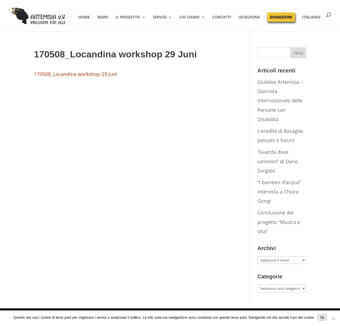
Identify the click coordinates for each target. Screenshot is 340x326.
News (102, 17)
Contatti (221, 17)
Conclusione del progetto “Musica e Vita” (278, 221)
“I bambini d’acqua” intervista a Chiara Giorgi (279, 191)
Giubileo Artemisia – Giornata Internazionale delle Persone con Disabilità (280, 100)
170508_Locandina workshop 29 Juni (75, 74)
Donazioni (281, 17)
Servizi (160, 17)
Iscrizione (249, 17)
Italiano (311, 17)
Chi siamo (189, 17)
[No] (333, 318)
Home (84, 17)
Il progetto (128, 17)
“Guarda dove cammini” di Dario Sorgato (277, 161)
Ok (322, 317)
